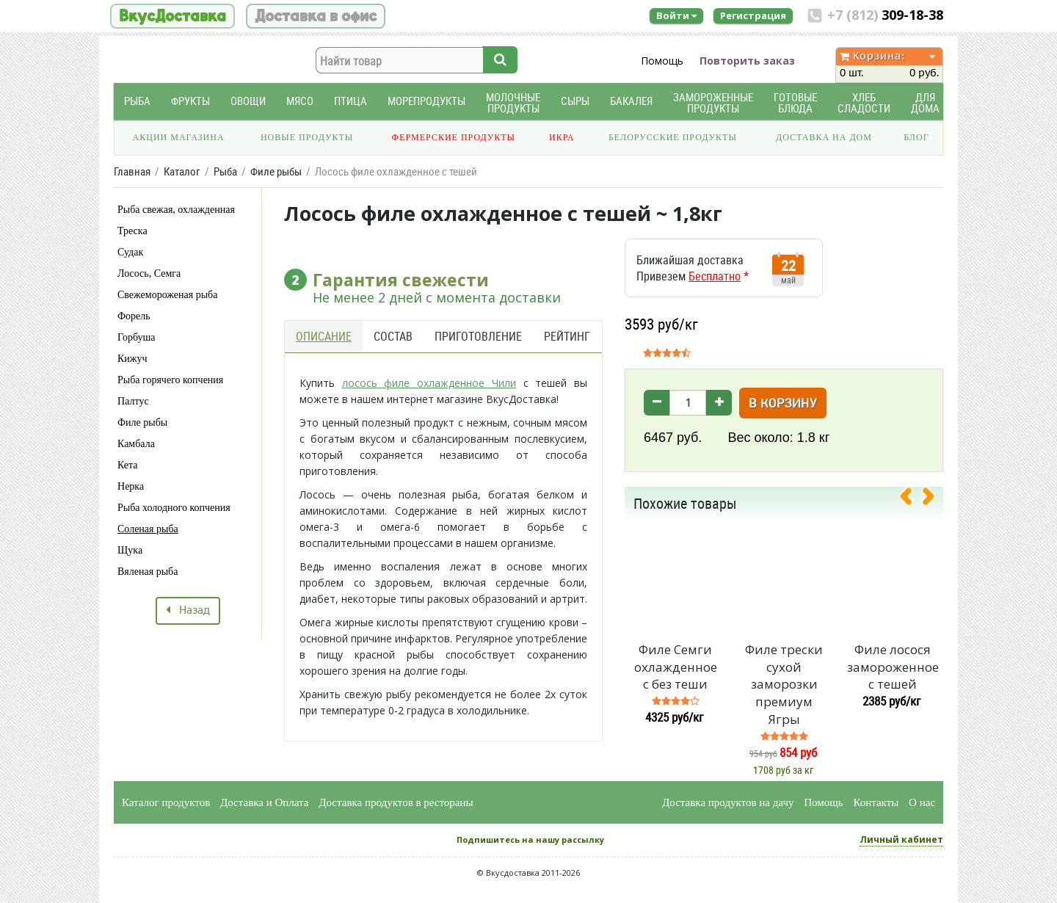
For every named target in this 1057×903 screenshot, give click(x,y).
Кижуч (132, 358)
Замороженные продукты (713, 102)
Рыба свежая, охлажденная (176, 209)
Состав (393, 336)
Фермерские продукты (454, 137)
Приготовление (478, 336)
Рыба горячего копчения (170, 379)
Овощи (248, 101)
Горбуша (136, 337)
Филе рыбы (142, 422)
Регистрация (753, 15)
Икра (561, 137)
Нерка (130, 486)
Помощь (662, 61)
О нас (922, 802)
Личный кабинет (901, 839)
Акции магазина (179, 137)
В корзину (783, 404)
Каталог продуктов (166, 802)
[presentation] (911, 499)
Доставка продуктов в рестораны (396, 802)
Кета (127, 465)
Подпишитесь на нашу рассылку (530, 839)
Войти (676, 15)
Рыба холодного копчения (173, 507)
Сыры (575, 101)
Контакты (875, 802)
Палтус (133, 401)
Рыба (137, 101)
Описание (324, 336)
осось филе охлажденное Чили (432, 383)
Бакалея (631, 101)
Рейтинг (567, 336)
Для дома (925, 102)
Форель (133, 316)
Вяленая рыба (147, 571)
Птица (350, 101)
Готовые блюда (795, 102)
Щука (129, 550)
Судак (130, 252)
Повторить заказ (747, 61)
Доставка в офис (316, 16)
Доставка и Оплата (264, 802)
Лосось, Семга (149, 273)
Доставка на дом (824, 137)
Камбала (136, 443)
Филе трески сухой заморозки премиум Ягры (784, 684)
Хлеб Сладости (864, 102)
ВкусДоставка (172, 16)
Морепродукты (426, 101)
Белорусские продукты (673, 137)
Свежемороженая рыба (167, 294)
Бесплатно (715, 276)
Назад (188, 611)
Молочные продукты (513, 102)
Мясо (299, 101)
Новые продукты (307, 137)
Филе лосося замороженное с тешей (892, 667)
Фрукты (190, 101)
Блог (916, 137)
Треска (132, 230)
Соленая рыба (147, 528)
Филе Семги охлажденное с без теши (675, 667)
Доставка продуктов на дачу (727, 802)
